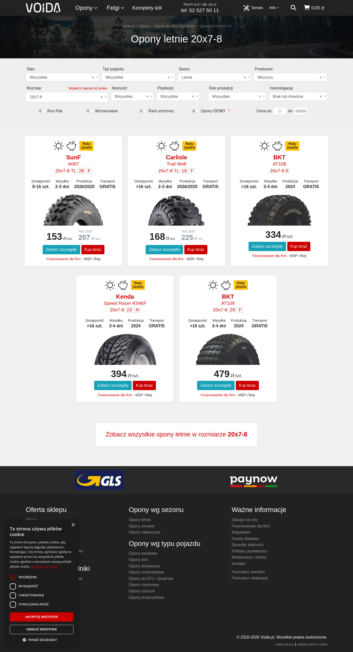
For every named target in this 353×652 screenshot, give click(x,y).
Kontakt (238, 564)
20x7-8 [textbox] (66, 97)
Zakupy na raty (245, 520)
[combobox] (62, 77)
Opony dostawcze (144, 566)
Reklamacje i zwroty (249, 557)
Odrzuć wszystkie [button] (41, 629)
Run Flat (54, 111)
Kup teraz (93, 249)
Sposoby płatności (248, 545)
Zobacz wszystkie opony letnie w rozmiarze (176, 434)
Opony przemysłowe (146, 597)
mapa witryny (285, 644)
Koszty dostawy (245, 539)
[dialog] (41, 583)
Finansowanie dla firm (63, 259)
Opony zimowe (142, 526)
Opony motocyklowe (146, 572)
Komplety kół (147, 8)
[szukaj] (293, 8)
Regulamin (241, 532)
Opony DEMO (213, 111)
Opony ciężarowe (144, 585)
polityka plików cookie (312, 644)
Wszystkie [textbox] (62, 77)
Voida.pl (128, 26)
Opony (86, 8)
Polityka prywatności (249, 551)
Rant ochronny (161, 111)
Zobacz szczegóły (61, 249)
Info (274, 7)
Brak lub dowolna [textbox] (297, 97)
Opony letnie (140, 520)
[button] (42, 639)
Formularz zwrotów (248, 572)
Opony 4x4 (138, 560)
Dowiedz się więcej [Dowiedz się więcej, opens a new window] (44, 566)
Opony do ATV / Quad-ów (175, 26)
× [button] (73, 525)
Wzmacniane (106, 111)
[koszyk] (313, 8)
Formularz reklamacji (250, 578)
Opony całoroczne (144, 532)
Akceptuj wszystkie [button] (41, 617)
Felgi (116, 8)
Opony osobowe (143, 553)
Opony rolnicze (142, 591)
